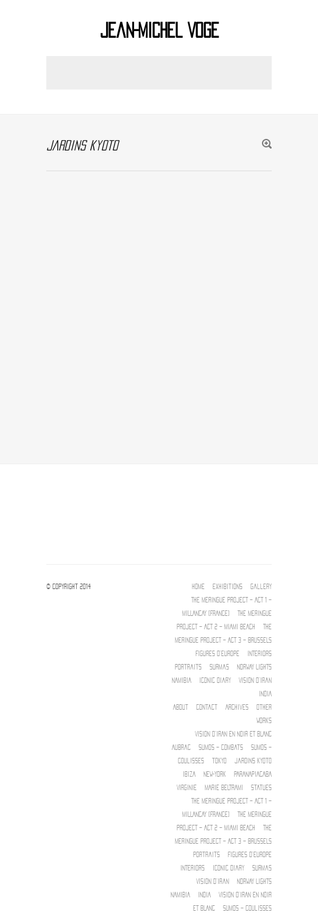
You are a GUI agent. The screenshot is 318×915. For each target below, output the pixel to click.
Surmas (219, 667)
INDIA (265, 694)
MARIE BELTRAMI (224, 787)
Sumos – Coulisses (247, 908)
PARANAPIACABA (253, 774)
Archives (237, 707)
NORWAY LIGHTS (254, 667)
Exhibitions (227, 586)
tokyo (219, 761)
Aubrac (181, 747)
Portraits (188, 667)
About (180, 707)
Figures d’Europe (217, 653)
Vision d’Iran (255, 680)
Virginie (187, 787)
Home (198, 586)
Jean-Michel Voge (159, 31)
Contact (206, 707)
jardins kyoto (253, 761)
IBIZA (189, 774)
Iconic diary (215, 680)
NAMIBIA (181, 680)
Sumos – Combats (221, 747)
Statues (261, 787)
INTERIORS (259, 653)
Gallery (261, 586)
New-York (214, 774)
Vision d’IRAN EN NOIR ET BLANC (233, 734)
